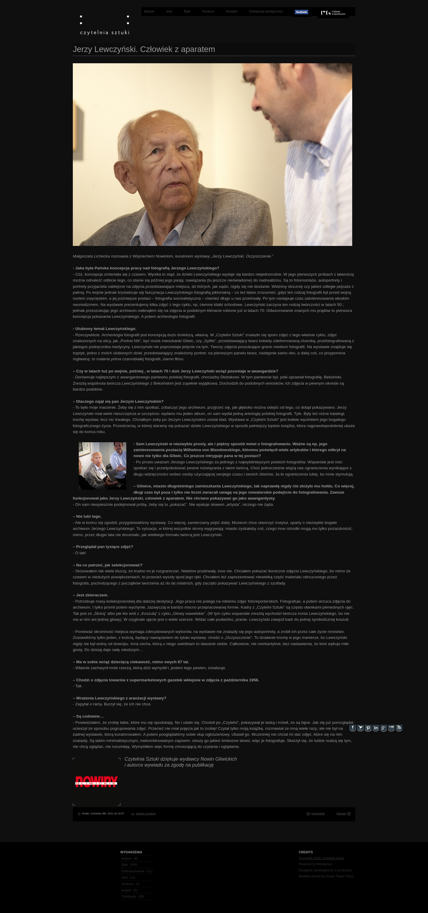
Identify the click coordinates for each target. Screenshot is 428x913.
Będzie (149, 11)
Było (187, 11)
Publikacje (129, 896)
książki (126, 890)
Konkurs (208, 11)
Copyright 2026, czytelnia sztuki (321, 858)
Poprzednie (318, 813)
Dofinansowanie (133, 871)
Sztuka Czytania (145, 813)
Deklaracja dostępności (266, 11)
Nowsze (341, 813)
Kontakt (231, 11)
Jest (169, 11)
